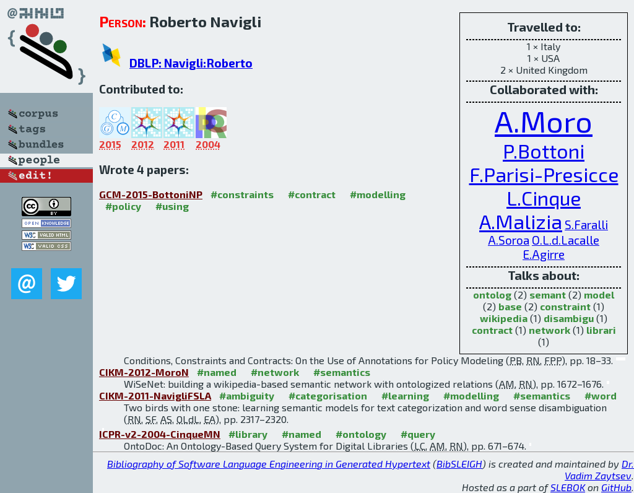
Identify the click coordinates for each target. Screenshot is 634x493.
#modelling (378, 194)
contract (492, 330)
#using (172, 206)
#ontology (361, 434)
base (510, 306)
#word (600, 395)
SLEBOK (567, 487)
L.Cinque (543, 197)
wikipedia (504, 318)
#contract (312, 194)
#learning (405, 395)
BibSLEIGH (459, 463)
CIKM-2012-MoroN (144, 372)
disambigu (569, 318)
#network (275, 372)
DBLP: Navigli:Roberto (191, 63)
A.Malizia (520, 221)
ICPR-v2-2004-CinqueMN (159, 434)
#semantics (341, 372)
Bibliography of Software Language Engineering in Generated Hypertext (268, 463)
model (599, 294)
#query (418, 434)
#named (217, 372)
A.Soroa (508, 240)
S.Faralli (586, 224)
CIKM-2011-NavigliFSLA (155, 395)
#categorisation (328, 395)
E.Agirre (544, 254)
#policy (123, 206)
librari (601, 330)
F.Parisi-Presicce (544, 174)
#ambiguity (246, 395)
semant (547, 294)
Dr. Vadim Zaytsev (599, 469)
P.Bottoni (543, 150)
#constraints (242, 194)
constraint (565, 306)
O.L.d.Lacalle (565, 240)
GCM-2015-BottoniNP (150, 194)
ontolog (492, 294)
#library (247, 434)
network (549, 330)
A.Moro (544, 121)
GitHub (616, 487)
